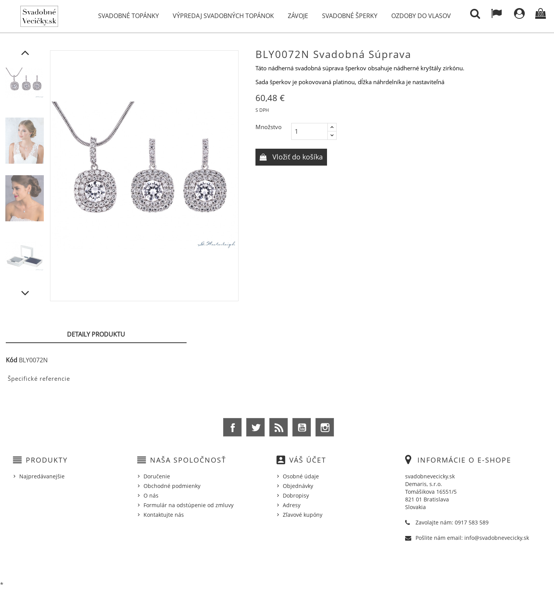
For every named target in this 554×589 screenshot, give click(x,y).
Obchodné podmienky (172, 485)
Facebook (232, 427)
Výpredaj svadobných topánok (223, 16)
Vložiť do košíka (296, 156)
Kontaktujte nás (164, 514)
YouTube (301, 427)
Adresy (291, 505)
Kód (11, 360)
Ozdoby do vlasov (421, 16)
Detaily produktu (96, 334)
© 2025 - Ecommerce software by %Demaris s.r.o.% (277, 563)
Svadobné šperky (349, 16)
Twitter (255, 427)
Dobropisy (296, 495)
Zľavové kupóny (302, 514)
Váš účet (307, 460)
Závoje (298, 16)
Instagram (325, 427)
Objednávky (298, 485)
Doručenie (157, 476)
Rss (278, 427)
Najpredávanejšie (42, 476)
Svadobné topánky (128, 16)
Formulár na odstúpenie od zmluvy (189, 505)
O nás (151, 495)
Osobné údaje (301, 476)
